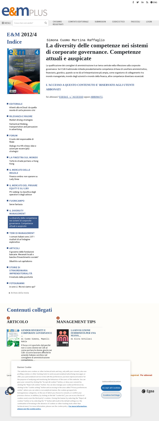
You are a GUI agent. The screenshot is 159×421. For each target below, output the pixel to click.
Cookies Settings (111, 395)
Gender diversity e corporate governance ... (36, 333)
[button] (11, 390)
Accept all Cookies (111, 387)
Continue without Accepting (111, 381)
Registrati (58, 24)
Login (149, 21)
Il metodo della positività (21, 277)
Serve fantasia (15, 204)
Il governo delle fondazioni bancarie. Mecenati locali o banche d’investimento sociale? (23, 255)
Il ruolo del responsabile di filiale (21, 140)
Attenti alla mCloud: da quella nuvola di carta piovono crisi (23, 109)
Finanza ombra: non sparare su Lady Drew (23, 177)
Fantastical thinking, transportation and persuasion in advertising (23, 127)
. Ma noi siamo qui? (22, 286)
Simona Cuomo (58, 40)
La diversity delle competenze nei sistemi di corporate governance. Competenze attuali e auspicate (23, 222)
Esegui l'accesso (71, 97)
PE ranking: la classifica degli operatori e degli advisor (22, 193)
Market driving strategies (21, 120)
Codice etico (118, 21)
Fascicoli (135, 21)
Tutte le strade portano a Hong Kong (23, 162)
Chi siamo (57, 21)
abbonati (97, 97)
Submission (100, 21)
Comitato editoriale (78, 21)
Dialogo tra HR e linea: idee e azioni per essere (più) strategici (22, 149)
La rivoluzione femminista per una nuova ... (83, 333)
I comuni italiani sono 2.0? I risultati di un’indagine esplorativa (21, 239)
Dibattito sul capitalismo (20, 261)
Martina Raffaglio (88, 40)
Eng (153, 2)
